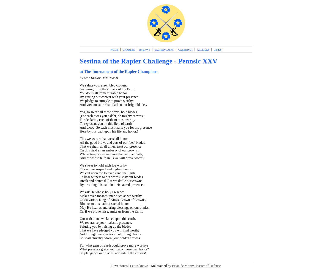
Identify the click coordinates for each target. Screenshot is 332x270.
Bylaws (144, 49)
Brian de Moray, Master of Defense (196, 266)
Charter (129, 49)
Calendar (185, 49)
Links (217, 49)
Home (114, 49)
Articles (203, 49)
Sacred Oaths (164, 49)
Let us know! (139, 266)
